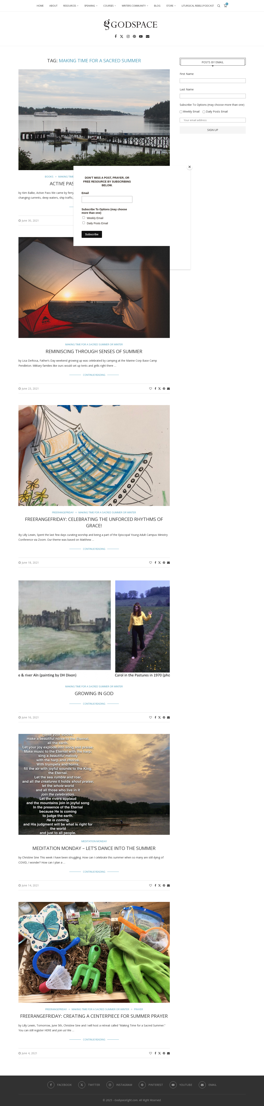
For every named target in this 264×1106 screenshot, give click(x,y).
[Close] (190, 167)
